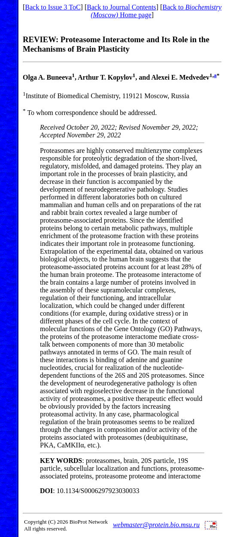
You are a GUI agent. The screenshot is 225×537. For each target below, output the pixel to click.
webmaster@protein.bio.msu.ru (156, 524)
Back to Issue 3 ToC (52, 7)
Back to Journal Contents (121, 7)
